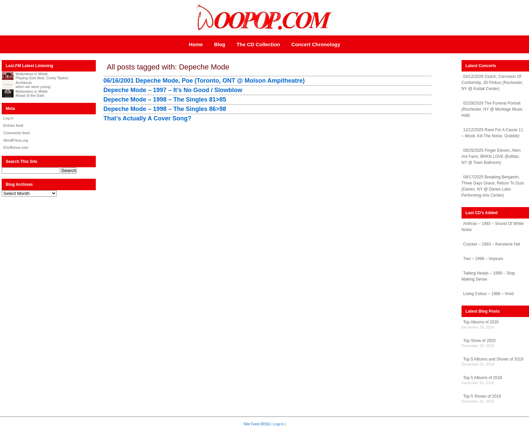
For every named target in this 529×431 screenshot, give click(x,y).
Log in (8, 118)
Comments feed (16, 133)
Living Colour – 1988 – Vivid (488, 293)
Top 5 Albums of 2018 (482, 377)
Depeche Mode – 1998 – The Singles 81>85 (165, 99)
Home (196, 44)
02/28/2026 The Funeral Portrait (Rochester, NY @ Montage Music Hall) (492, 109)
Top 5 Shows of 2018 (482, 396)
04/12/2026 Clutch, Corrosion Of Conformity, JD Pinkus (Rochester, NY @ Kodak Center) (492, 82)
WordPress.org (15, 140)
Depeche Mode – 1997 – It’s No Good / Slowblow (173, 90)
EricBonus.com (15, 147)
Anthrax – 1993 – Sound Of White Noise (493, 226)
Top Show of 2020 (479, 340)
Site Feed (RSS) (257, 424)
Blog (219, 44)
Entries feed (13, 125)
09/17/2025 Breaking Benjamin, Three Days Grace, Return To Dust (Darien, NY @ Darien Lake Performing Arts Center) (493, 186)
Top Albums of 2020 (481, 322)
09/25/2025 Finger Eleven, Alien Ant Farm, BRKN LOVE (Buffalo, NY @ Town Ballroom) (491, 156)
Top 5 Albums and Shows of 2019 (493, 359)
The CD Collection (258, 44)
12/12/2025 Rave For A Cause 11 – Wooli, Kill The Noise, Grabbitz (492, 132)
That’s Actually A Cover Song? (147, 118)
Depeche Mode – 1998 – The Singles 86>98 (165, 109)
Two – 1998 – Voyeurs (483, 258)
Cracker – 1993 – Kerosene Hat (491, 244)
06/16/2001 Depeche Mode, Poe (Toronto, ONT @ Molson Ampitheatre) (204, 80)
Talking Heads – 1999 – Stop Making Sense (488, 276)
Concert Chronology (315, 44)
